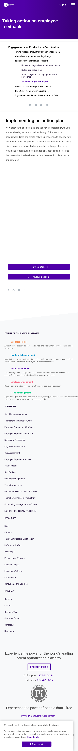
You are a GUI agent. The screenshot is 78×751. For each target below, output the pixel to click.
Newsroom (9, 631)
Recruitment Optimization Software (20, 491)
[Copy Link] (47, 105)
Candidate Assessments (15, 414)
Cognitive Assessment (14, 446)
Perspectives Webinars (14, 558)
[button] (39, 48)
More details (33, 737)
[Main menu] (73, 4)
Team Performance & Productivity (19, 498)
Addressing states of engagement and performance (39, 75)
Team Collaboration (13, 485)
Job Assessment (12, 453)
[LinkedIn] (30, 105)
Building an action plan (31, 70)
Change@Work (11, 612)
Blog (6, 526)
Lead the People (11, 564)
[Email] (41, 105)
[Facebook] (36, 105)
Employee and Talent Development (20, 511)
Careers (8, 599)
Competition (10, 577)
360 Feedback (10, 466)
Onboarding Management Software (20, 504)
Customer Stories (12, 618)
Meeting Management (14, 479)
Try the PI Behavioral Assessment (38, 715)
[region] (36, 736)
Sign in (62, 4)
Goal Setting (10, 472)
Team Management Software (18, 421)
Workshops (9, 552)
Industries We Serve (13, 571)
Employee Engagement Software (19, 427)
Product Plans (39, 667)
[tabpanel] (39, 189)
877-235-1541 (46, 675)
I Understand (36, 744)
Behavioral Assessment (15, 440)
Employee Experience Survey (17, 459)
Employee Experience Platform (18, 433)
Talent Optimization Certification (19, 539)
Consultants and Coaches (16, 584)
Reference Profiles (12, 545)
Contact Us (9, 625)
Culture (7, 605)
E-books (8, 532)
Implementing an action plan (34, 81)
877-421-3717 (45, 680)
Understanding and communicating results (40, 65)
